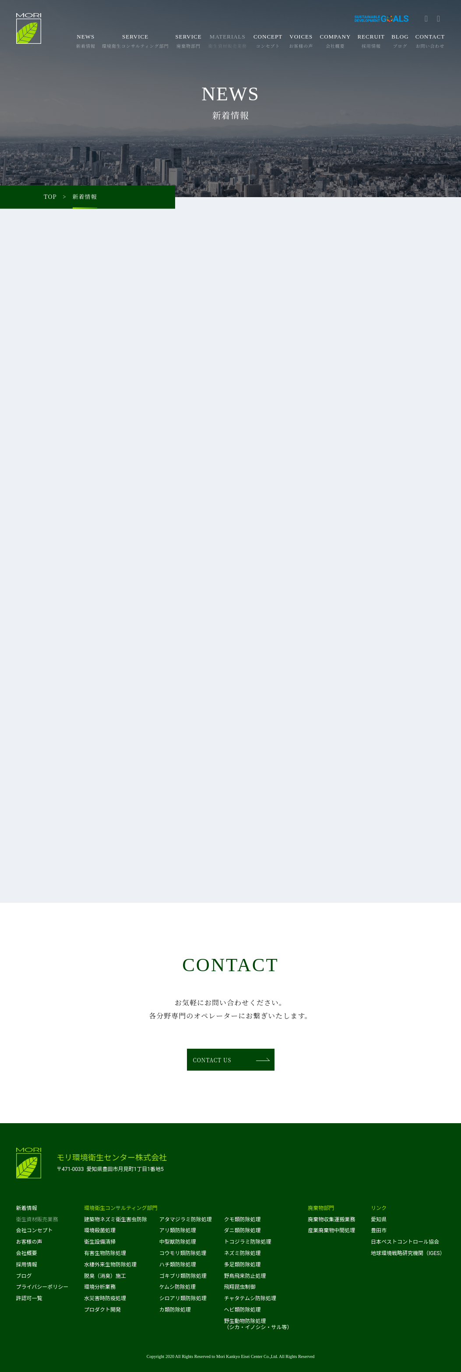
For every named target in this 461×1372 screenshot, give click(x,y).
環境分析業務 (100, 1287)
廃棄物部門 (321, 1208)
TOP (50, 197)
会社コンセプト (34, 1230)
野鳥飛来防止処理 (245, 1276)
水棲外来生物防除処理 (110, 1265)
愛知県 (379, 1219)
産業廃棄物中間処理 (331, 1230)
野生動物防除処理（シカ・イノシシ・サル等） (258, 1324)
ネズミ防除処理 (242, 1253)
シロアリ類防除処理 (183, 1298)
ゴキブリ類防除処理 (183, 1276)
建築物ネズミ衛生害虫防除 (115, 1219)
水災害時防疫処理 (105, 1298)
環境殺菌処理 (100, 1230)
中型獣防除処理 (177, 1242)
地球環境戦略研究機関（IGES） (408, 1253)
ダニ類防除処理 (242, 1230)
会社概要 (26, 1253)
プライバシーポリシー (42, 1287)
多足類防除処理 (242, 1265)
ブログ (24, 1276)
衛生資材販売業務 (37, 1219)
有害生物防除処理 (105, 1253)
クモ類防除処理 (242, 1219)
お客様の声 (29, 1242)
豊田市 (379, 1230)
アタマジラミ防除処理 (185, 1219)
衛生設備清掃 (100, 1242)
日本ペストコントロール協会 (405, 1242)
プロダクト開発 (102, 1310)
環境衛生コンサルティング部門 (120, 1208)
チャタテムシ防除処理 (250, 1298)
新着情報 (26, 1208)
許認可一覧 (29, 1298)
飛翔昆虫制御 (239, 1287)
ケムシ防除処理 (177, 1287)
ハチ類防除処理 (177, 1265)
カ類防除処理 (175, 1310)
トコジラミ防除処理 (247, 1242)
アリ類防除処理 (177, 1230)
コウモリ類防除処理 (183, 1253)
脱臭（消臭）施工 (105, 1276)
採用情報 (26, 1265)
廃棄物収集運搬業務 (331, 1219)
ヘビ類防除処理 (242, 1310)
